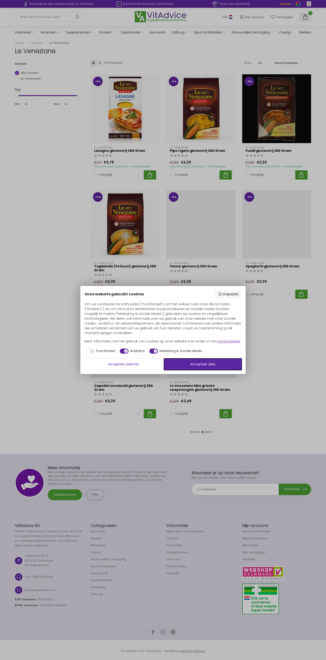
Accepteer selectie (123, 364)
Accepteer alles (202, 364)
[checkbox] (99, 351)
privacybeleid (229, 341)
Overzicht (228, 294)
